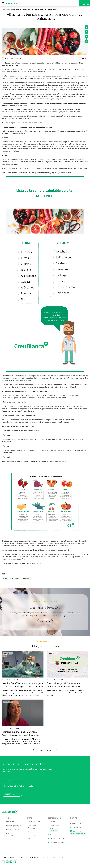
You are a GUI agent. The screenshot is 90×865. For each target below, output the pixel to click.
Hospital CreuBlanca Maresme (35, 837)
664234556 (77, 831)
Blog (8, 9)
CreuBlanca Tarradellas (32, 827)
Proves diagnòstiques (13, 826)
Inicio (3, 9)
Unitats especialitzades (11, 834)
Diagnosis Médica (34, 832)
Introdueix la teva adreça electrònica (14, 781)
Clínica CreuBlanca (34, 822)
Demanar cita (84, 3)
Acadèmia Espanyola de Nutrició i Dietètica (66, 112)
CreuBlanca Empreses (57, 838)
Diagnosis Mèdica (30, 395)
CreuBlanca (7, 653)
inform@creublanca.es (77, 823)
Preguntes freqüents (57, 842)
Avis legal (32, 857)
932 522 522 (76, 827)
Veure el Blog (45, 750)
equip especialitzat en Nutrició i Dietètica (36, 554)
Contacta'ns (45, 621)
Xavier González (42, 395)
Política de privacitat (26, 786)
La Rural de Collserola (69, 387)
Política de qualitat (60, 857)
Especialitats (10, 822)
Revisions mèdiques (13, 830)
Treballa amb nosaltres (54, 827)
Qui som (52, 822)
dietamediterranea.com (23, 380)
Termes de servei (21, 857)
